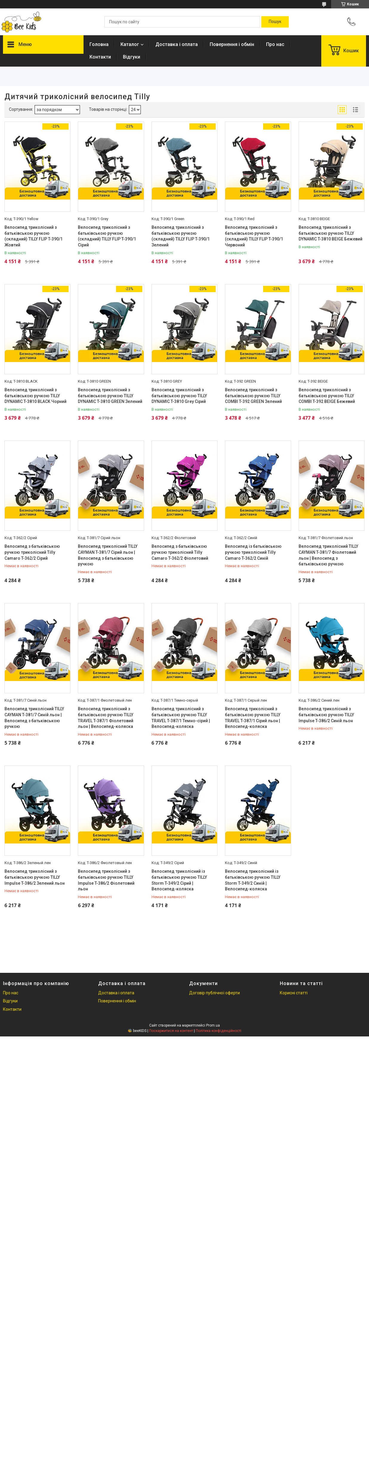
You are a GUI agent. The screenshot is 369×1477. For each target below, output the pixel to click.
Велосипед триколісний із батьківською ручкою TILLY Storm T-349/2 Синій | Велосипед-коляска (252, 880)
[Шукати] (275, 21)
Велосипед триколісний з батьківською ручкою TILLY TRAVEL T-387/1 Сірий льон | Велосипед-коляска (252, 717)
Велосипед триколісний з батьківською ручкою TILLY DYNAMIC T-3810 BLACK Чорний (35, 395)
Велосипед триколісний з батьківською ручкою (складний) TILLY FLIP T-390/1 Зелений (181, 236)
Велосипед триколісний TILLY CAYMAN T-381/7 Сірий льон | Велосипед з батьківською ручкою (108, 555)
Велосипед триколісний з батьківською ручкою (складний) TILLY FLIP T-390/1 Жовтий (33, 236)
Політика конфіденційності (218, 1031)
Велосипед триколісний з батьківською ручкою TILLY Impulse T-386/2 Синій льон (326, 714)
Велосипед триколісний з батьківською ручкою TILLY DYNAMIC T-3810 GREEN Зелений (110, 395)
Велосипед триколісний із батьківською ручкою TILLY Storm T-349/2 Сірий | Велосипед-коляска (179, 880)
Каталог (130, 44)
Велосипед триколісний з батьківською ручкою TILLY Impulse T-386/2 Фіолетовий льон (106, 880)
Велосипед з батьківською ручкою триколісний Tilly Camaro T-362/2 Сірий (32, 552)
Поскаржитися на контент (171, 1031)
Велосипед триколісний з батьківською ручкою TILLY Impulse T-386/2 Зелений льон (34, 877)
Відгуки (131, 57)
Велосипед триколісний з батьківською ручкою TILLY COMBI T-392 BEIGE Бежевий (327, 395)
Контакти (100, 57)
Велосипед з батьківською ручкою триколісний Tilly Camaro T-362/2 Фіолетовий (180, 552)
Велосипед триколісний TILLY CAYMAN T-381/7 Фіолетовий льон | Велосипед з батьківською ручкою (328, 555)
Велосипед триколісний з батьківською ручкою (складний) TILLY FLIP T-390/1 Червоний (254, 236)
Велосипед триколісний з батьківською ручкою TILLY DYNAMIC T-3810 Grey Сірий (179, 395)
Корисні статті (294, 992)
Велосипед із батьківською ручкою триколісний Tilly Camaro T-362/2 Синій (253, 552)
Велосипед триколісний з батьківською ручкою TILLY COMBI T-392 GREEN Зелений (253, 395)
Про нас (275, 44)
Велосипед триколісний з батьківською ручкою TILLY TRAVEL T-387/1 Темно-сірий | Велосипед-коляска (181, 717)
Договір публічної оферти (214, 992)
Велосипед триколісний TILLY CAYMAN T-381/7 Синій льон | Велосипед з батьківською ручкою (34, 717)
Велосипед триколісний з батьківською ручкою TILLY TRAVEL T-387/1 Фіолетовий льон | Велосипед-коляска (105, 717)
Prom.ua (213, 1025)
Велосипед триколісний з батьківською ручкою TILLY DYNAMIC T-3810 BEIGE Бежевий (330, 233)
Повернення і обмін (232, 44)
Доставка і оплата (176, 44)
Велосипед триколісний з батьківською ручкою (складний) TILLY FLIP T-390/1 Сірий (107, 236)
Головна (99, 44)
